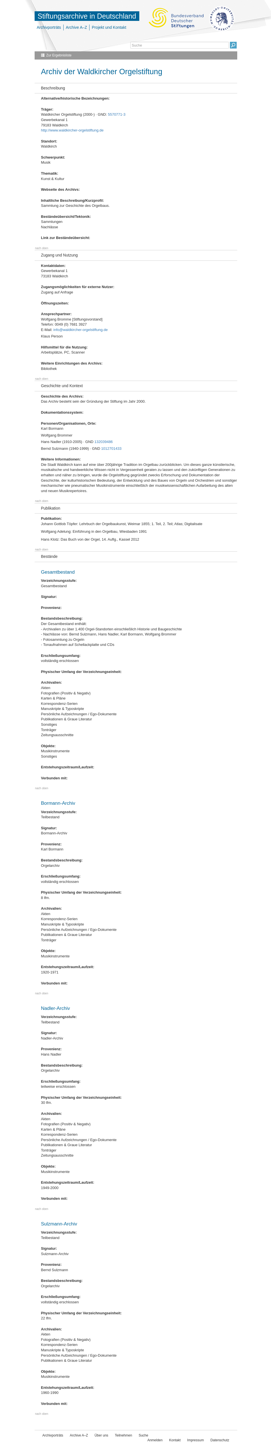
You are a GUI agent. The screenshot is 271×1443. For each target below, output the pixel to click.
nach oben (41, 248)
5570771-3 (116, 114)
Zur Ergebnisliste (58, 55)
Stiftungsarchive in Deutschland (87, 16)
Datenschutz (219, 1440)
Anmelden (155, 1440)
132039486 (104, 442)
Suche (143, 1435)
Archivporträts (49, 27)
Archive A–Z (76, 27)
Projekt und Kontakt (109, 27)
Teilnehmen (123, 1435)
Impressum (195, 1440)
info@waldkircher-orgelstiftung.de (80, 330)
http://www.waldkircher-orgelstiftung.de (72, 130)
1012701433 (111, 448)
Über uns (101, 1435)
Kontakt (175, 1440)
